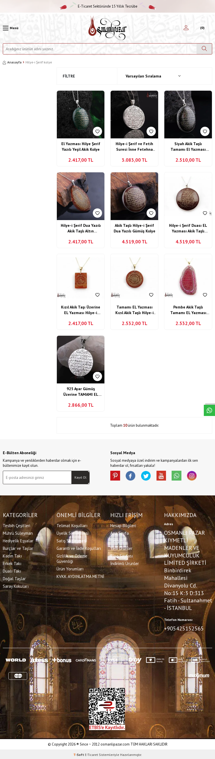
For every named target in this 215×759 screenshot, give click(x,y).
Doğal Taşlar (14, 578)
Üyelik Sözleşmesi (72, 532)
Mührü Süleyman (18, 532)
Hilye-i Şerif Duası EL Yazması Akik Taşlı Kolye (188, 228)
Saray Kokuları (16, 585)
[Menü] (10, 28)
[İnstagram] (199, 476)
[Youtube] (166, 476)
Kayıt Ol (80, 477)
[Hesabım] (186, 28)
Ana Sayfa (119, 532)
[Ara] (204, 49)
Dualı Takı (12, 570)
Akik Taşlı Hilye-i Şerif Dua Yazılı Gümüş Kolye (134, 228)
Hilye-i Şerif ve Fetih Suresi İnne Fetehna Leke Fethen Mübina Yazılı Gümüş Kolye (134, 146)
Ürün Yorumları (70, 568)
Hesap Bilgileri (123, 525)
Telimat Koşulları (72, 525)
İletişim (116, 540)
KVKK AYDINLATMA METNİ (80, 576)
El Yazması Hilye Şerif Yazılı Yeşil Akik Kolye (80, 146)
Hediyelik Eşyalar (18, 540)
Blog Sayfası (121, 555)
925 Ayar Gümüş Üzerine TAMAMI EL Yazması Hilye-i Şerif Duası (80, 391)
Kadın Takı (12, 555)
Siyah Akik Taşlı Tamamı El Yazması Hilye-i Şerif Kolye (188, 146)
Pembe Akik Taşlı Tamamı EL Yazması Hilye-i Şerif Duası (188, 310)
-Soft (79, 753)
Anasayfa (12, 62)
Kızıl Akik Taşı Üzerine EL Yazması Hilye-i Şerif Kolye (80, 310)
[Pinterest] (115, 476)
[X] (149, 476)
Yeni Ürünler (121, 547)
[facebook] (132, 476)
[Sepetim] (201, 28)
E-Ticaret (91, 753)
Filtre (69, 76)
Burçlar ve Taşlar (18, 547)
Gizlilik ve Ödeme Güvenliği (72, 558)
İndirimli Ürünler (124, 563)
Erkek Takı (12, 563)
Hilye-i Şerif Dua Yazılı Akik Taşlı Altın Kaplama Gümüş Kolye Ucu (81, 228)
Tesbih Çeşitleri (16, 525)
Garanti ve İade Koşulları (79, 547)
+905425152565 (184, 628)
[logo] (107, 27)
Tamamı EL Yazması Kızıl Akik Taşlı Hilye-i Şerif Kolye (134, 310)
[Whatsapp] (183, 476)
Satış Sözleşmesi (72, 540)
